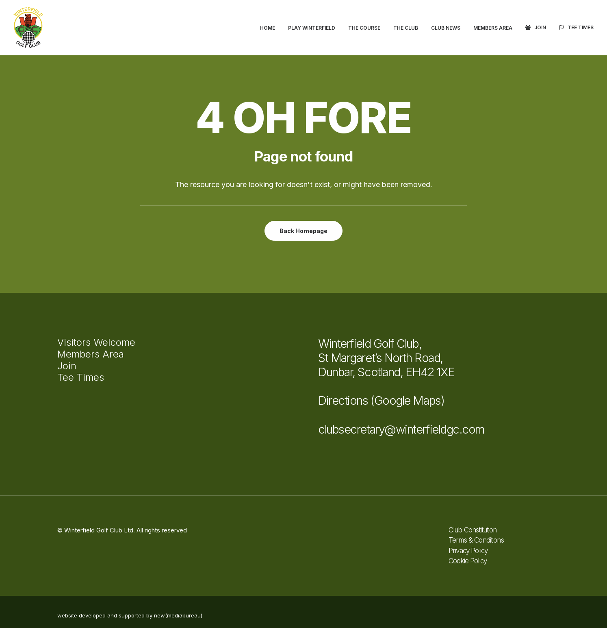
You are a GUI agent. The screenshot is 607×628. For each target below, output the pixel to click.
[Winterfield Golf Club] (28, 27)
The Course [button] (364, 28)
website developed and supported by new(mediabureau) (129, 615)
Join (540, 27)
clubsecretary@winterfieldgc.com (401, 429)
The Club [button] (405, 28)
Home (267, 28)
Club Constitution (473, 530)
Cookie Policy (468, 561)
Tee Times (581, 27)
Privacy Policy (468, 551)
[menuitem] (270, 28)
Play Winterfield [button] (311, 28)
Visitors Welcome (96, 342)
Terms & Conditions (476, 540)
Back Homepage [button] (303, 230)
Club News (445, 28)
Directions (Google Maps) (381, 400)
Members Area (492, 28)
